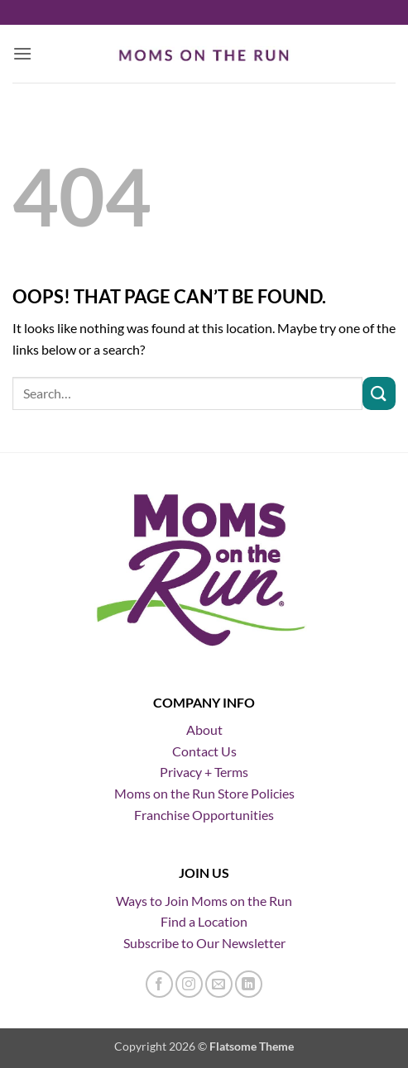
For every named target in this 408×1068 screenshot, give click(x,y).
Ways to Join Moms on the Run (204, 900)
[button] (22, 53)
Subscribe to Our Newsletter (204, 943)
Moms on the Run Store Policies (204, 793)
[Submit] (379, 393)
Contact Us (204, 751)
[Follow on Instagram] (189, 984)
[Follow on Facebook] (159, 984)
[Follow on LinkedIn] (248, 984)
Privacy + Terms (204, 772)
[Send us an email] (219, 984)
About (204, 729)
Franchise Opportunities (204, 814)
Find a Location (204, 921)
